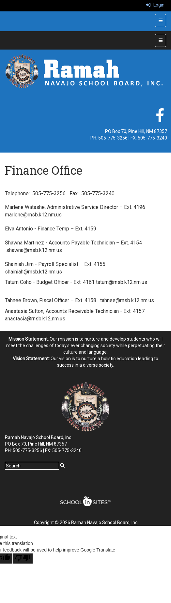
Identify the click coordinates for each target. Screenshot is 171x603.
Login (155, 4)
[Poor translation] (23, 558)
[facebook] (160, 118)
